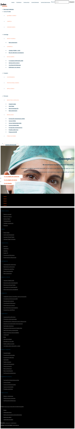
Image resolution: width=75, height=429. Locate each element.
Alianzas (6, 225)
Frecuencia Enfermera (9, 255)
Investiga (6, 34)
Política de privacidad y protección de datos (13, 414)
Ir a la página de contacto (11, 176)
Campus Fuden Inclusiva (45, 2)
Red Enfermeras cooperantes (11, 330)
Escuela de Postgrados (9, 355)
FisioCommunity (8, 366)
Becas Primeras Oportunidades (11, 332)
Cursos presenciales (14, 125)
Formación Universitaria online (11, 380)
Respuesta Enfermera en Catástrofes (13, 328)
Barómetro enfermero (9, 266)
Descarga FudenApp (9, 9)
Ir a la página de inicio (10, 180)
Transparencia (7, 221)
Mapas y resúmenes (8, 396)
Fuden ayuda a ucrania (9, 343)
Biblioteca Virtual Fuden (9, 285)
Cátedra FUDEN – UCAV (14, 50)
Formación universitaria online (17, 118)
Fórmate (6, 96)
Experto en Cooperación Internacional (13, 323)
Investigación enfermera (10, 264)
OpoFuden (11, 106)
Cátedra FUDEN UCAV (9, 280)
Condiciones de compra (8, 419)
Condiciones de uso (7, 412)
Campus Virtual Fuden (9, 237)
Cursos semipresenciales (10, 384)
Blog (5, 337)
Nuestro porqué (7, 214)
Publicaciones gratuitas (9, 398)
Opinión (6, 251)
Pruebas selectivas (13, 129)
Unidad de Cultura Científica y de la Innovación (15, 296)
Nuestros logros (8, 216)
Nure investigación (8, 271)
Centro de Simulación (9, 234)
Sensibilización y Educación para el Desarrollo (15, 321)
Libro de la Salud (8, 339)
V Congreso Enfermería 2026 (16, 60)
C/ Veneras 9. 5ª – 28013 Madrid (10, 423)
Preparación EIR (13, 132)
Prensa (5, 410)
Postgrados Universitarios (15, 127)
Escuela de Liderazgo (9, 357)
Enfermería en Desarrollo (10, 257)
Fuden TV (6, 253)
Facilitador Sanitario (9, 326)
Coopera (6, 73)
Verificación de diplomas (10, 373)
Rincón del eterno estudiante (16, 52)
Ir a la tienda (8, 183)
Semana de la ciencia (14, 63)
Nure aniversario (13, 42)
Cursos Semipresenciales (15, 123)
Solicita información (10, 144)
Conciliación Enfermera (15, 65)
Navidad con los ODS (9, 341)
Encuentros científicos (9, 310)
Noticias (6, 246)
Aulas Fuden (6, 232)
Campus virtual (26, 2)
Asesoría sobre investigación (11, 283)
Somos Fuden (7, 219)
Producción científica (9, 269)
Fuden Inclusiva (7, 362)
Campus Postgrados (35, 2)
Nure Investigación (13, 108)
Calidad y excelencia (8, 223)
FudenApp (6, 248)
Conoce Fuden (7, 11)
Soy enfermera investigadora (11, 307)
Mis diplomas (19, 2)
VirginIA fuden (12, 104)
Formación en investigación (10, 287)
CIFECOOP (6, 334)
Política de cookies (7, 417)
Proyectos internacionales (10, 319)
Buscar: (53, 2)
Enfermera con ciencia (14, 67)
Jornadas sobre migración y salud (12, 346)
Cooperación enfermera (9, 317)
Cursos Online (12, 121)
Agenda (12, 2)
